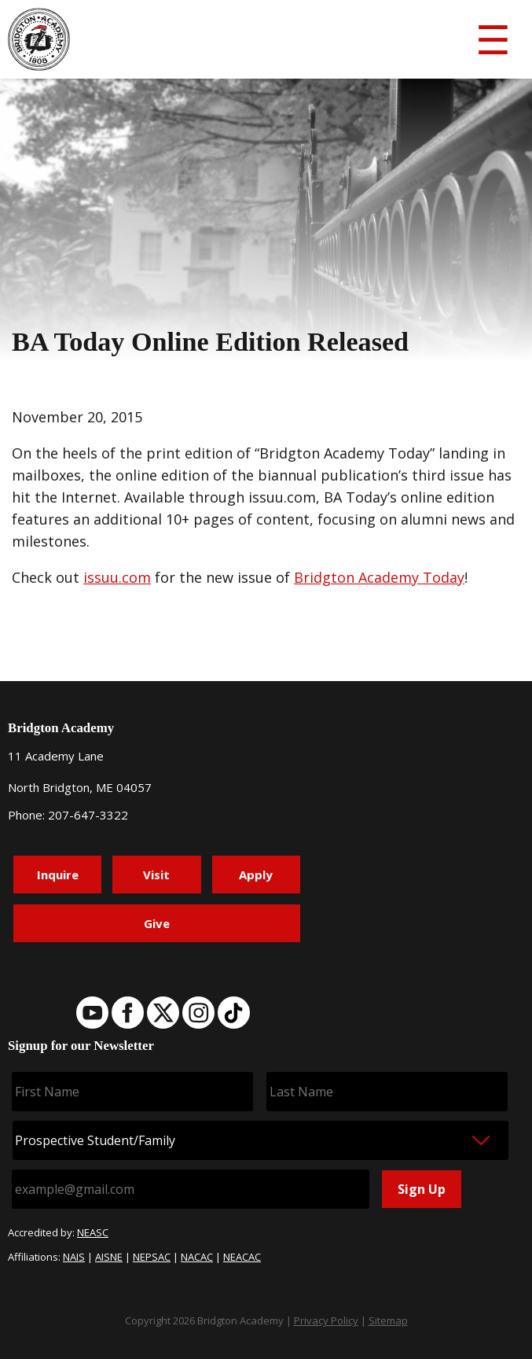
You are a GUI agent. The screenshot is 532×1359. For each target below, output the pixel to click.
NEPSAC (152, 1257)
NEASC (92, 1232)
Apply (256, 874)
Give (157, 923)
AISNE (109, 1257)
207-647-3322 (88, 815)
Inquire (58, 874)
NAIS (74, 1257)
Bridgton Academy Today (379, 577)
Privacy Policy (326, 1320)
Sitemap (388, 1320)
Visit (156, 874)
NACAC (197, 1257)
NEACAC (242, 1257)
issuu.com (117, 577)
